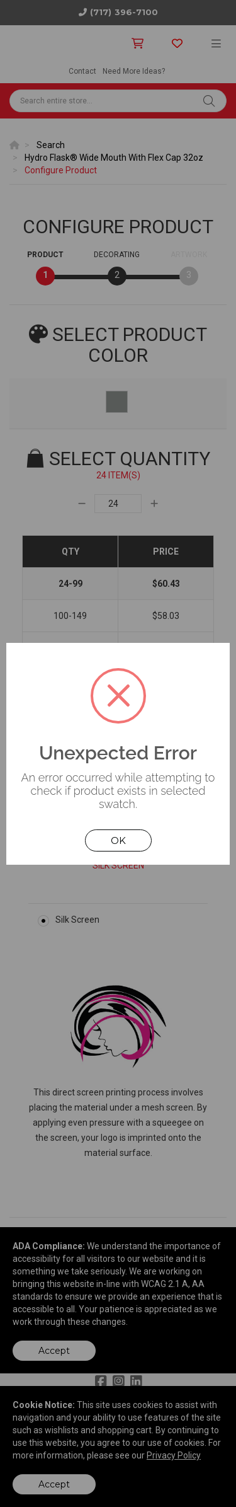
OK (118, 840)
